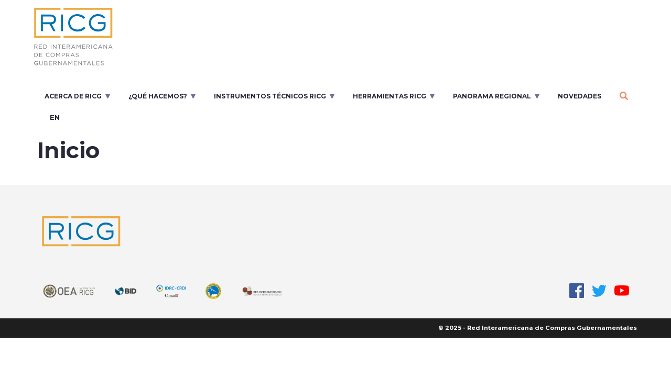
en (55, 117)
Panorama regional (492, 96)
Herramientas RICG (389, 96)
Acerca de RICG (73, 96)
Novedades (579, 96)
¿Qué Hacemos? (157, 96)
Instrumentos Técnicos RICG (270, 96)
